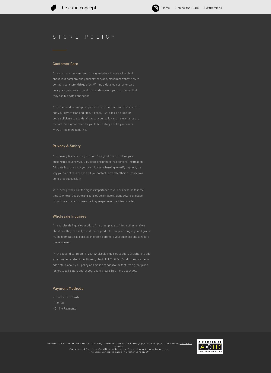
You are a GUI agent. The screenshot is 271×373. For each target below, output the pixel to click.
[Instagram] (155, 8)
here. (166, 349)
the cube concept (78, 8)
